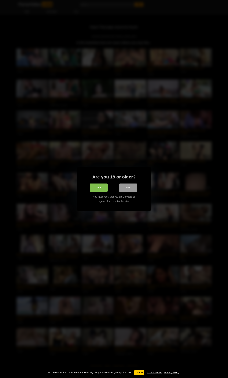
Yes (98, 187)
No (128, 187)
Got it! (139, 372)
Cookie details (154, 372)
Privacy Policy (171, 372)
